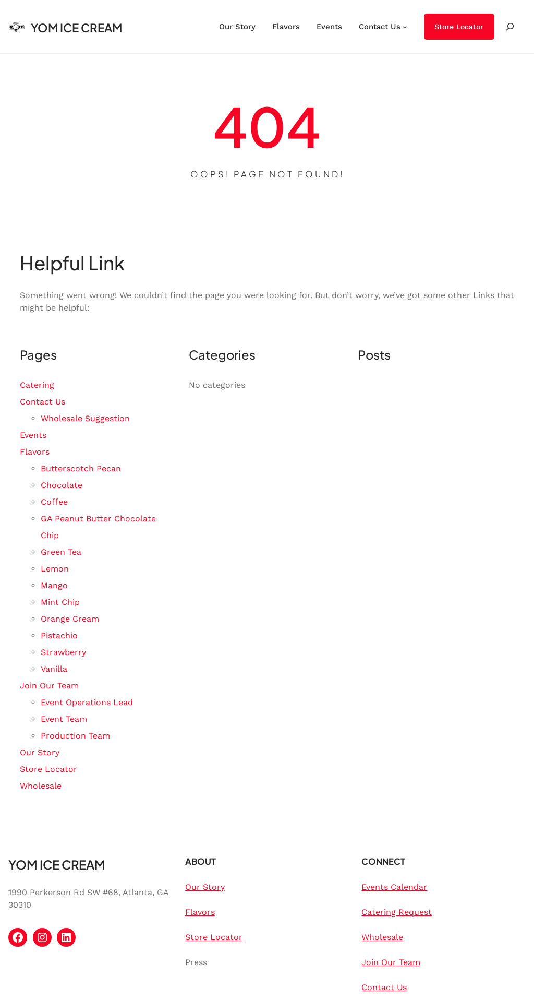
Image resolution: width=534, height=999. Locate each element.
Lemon (55, 569)
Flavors (35, 452)
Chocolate (61, 485)
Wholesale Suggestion (85, 418)
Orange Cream (70, 619)
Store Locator (458, 26)
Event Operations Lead (87, 702)
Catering (37, 385)
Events (33, 435)
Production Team (75, 736)
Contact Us (42, 402)
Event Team (64, 719)
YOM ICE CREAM (76, 27)
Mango (54, 585)
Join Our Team (49, 686)
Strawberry (63, 652)
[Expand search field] (510, 26)
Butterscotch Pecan (81, 468)
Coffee (54, 502)
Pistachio (59, 635)
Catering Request (396, 912)
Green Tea (61, 552)
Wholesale (41, 786)
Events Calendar (394, 887)
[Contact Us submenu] (405, 26)
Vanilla (54, 669)
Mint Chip (60, 602)
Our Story (39, 752)
